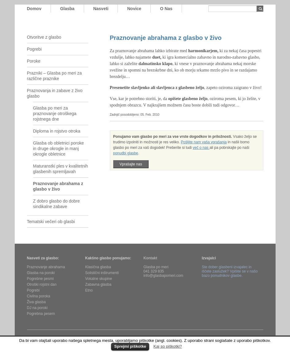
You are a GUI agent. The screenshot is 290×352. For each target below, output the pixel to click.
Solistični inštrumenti (102, 273)
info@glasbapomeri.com (164, 275)
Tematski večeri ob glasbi (51, 221)
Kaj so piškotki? (167, 346)
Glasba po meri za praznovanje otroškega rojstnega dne (55, 114)
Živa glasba (36, 302)
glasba (67, 8)
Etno (89, 290)
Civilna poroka (38, 296)
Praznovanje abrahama (46, 267)
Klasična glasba (98, 267)
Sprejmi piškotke (130, 346)
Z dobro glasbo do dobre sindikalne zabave (56, 204)
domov (34, 8)
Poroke (34, 61)
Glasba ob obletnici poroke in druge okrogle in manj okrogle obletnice (58, 149)
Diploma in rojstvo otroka (56, 131)
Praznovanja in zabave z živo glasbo (55, 93)
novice (134, 8)
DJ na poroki (37, 308)
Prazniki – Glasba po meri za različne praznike (54, 76)
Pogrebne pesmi (40, 279)
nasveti (101, 8)
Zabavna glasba (98, 284)
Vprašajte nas (131, 164)
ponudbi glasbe (125, 153)
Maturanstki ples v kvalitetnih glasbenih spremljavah (60, 169)
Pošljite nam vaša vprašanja (203, 142)
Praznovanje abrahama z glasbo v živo (58, 186)
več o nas (201, 147)
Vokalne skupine (98, 279)
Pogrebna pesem (41, 313)
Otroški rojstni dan (42, 284)
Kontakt (150, 258)
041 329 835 (154, 271)
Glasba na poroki (41, 273)
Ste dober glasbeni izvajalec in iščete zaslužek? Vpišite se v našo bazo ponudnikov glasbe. (230, 271)
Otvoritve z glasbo (44, 37)
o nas (166, 8)
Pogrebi (34, 49)
